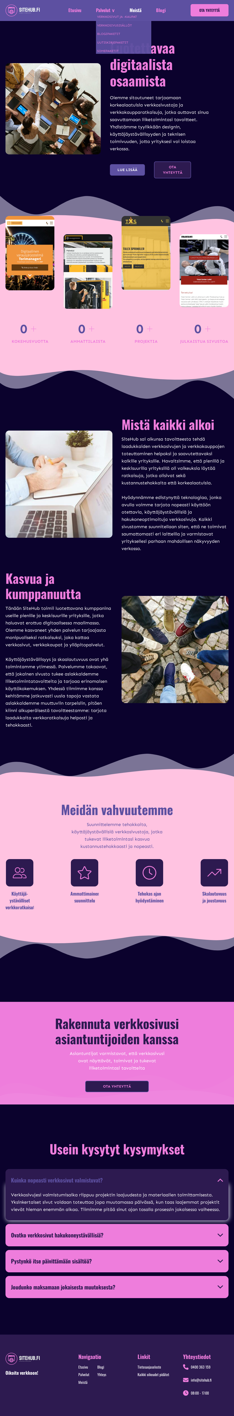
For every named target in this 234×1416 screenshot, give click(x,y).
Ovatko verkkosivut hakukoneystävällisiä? (57, 1235)
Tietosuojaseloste (149, 1367)
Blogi (161, 10)
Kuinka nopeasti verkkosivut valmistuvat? (57, 1180)
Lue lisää (127, 170)
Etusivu (74, 10)
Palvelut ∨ (105, 10)
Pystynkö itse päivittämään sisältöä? (51, 1261)
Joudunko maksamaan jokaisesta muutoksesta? (63, 1287)
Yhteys (101, 1374)
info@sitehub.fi (201, 1380)
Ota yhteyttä (209, 10)
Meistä (135, 10)
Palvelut (83, 1374)
